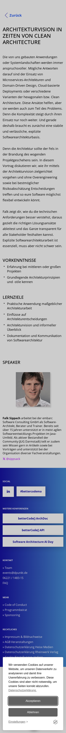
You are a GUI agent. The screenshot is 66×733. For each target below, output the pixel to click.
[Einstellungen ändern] (18, 722)
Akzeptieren (33, 700)
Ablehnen (33, 712)
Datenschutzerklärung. (22, 690)
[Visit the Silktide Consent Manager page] (55, 722)
